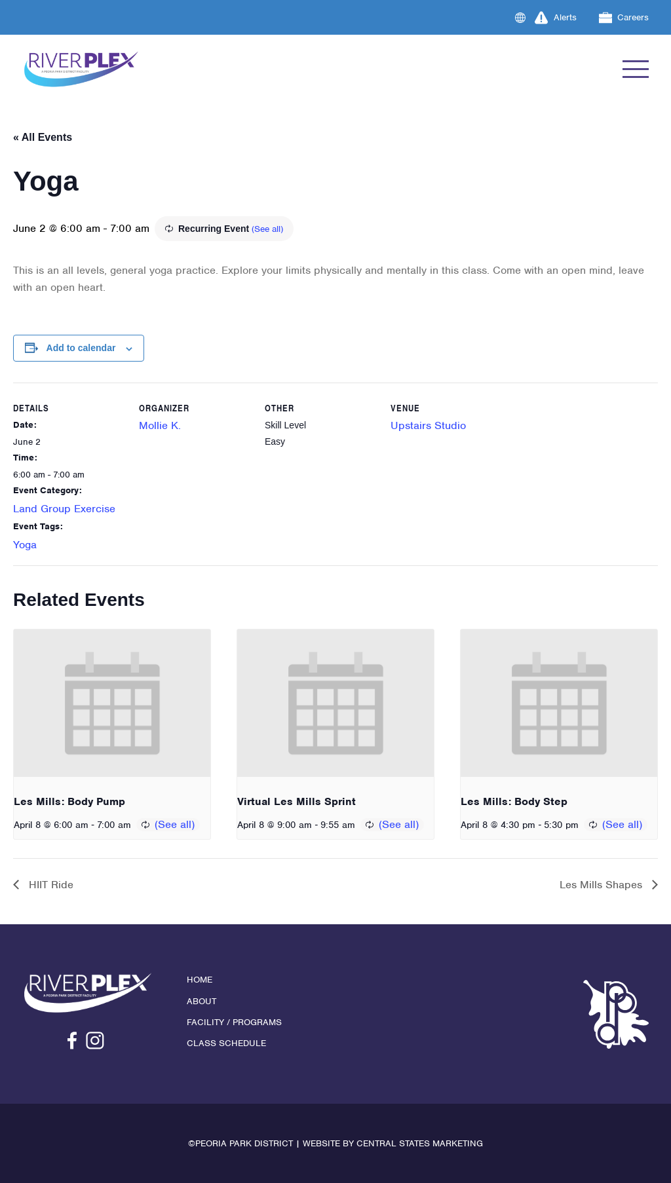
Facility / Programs (234, 1022)
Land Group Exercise (64, 509)
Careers (624, 17)
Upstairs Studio (428, 425)
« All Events (42, 137)
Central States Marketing (419, 1143)
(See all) (267, 229)
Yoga (25, 545)
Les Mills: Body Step (514, 801)
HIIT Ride (49, 885)
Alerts (556, 17)
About (201, 1001)
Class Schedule (226, 1043)
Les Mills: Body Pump (69, 801)
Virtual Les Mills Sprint (296, 801)
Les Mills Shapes (602, 885)
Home (199, 979)
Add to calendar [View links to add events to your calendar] (81, 348)
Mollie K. (160, 425)
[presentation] (112, 703)
